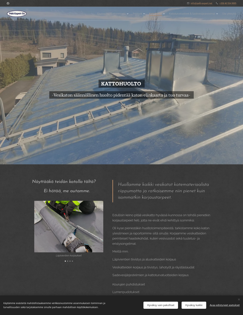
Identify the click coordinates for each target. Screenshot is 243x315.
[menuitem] (89, 13)
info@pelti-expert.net (201, 3)
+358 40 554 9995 (227, 3)
